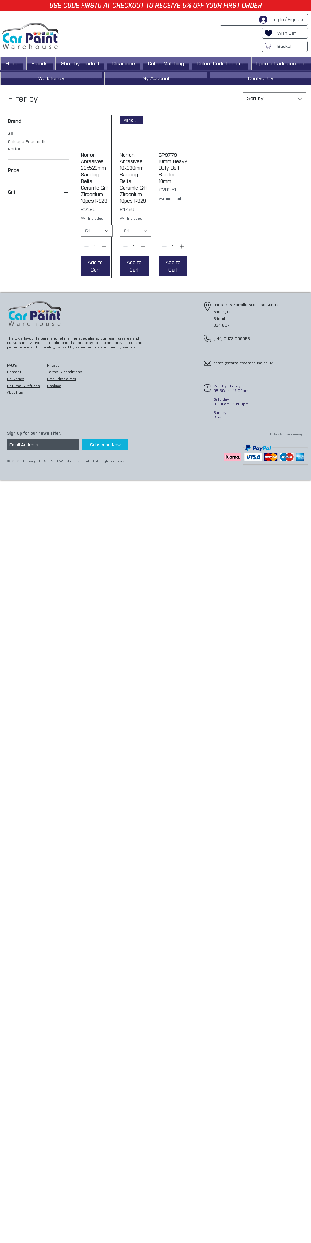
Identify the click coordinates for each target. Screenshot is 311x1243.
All (10, 133)
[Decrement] (86, 246)
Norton (14, 148)
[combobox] (274, 98)
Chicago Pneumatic (27, 141)
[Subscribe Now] (105, 444)
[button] (268, 46)
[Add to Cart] (95, 266)
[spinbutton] (95, 246)
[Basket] (285, 46)
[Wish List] (285, 33)
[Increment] (104, 246)
